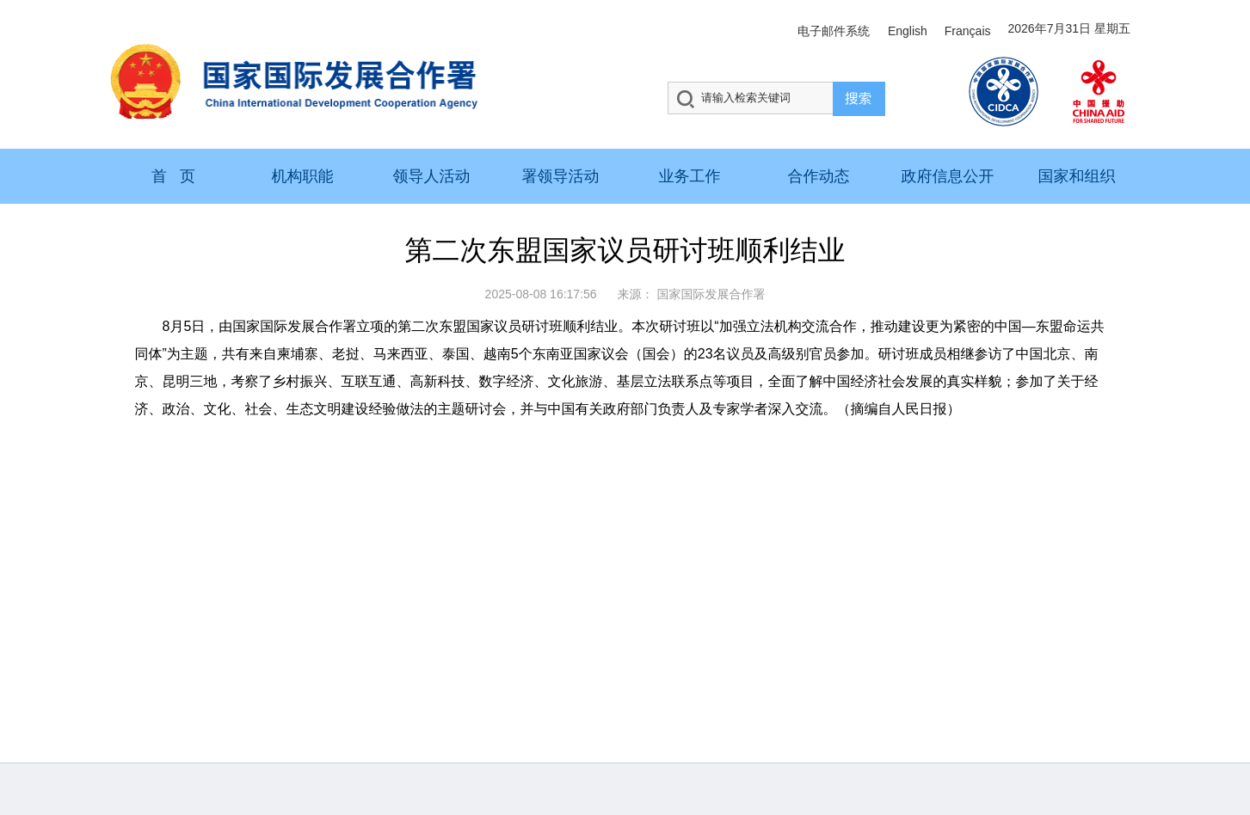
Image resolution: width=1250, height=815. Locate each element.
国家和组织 (1077, 176)
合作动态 (819, 176)
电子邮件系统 (833, 31)
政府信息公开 (948, 176)
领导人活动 (432, 176)
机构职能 (303, 176)
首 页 (173, 176)
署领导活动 (561, 176)
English (907, 31)
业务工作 (690, 176)
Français (968, 31)
